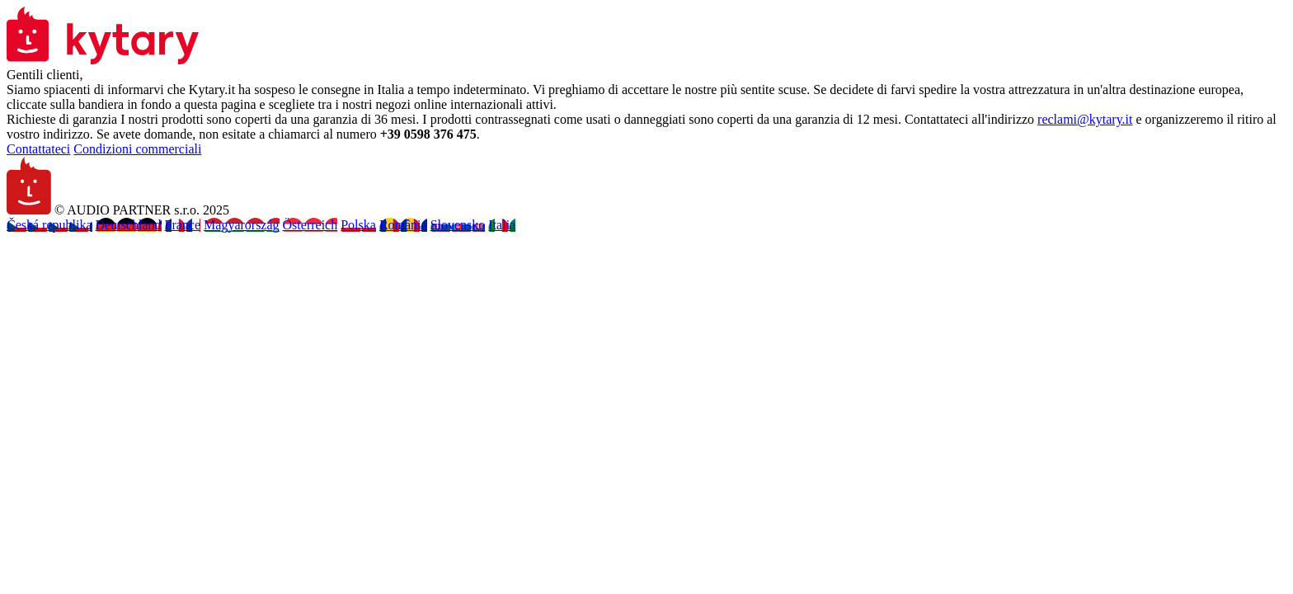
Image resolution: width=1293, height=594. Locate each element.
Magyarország (242, 225)
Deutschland (129, 225)
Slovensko (458, 225)
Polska (358, 225)
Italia (501, 225)
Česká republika (49, 225)
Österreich (310, 225)
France (183, 225)
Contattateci (38, 149)
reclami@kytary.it (1084, 119)
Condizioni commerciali (137, 149)
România (403, 225)
